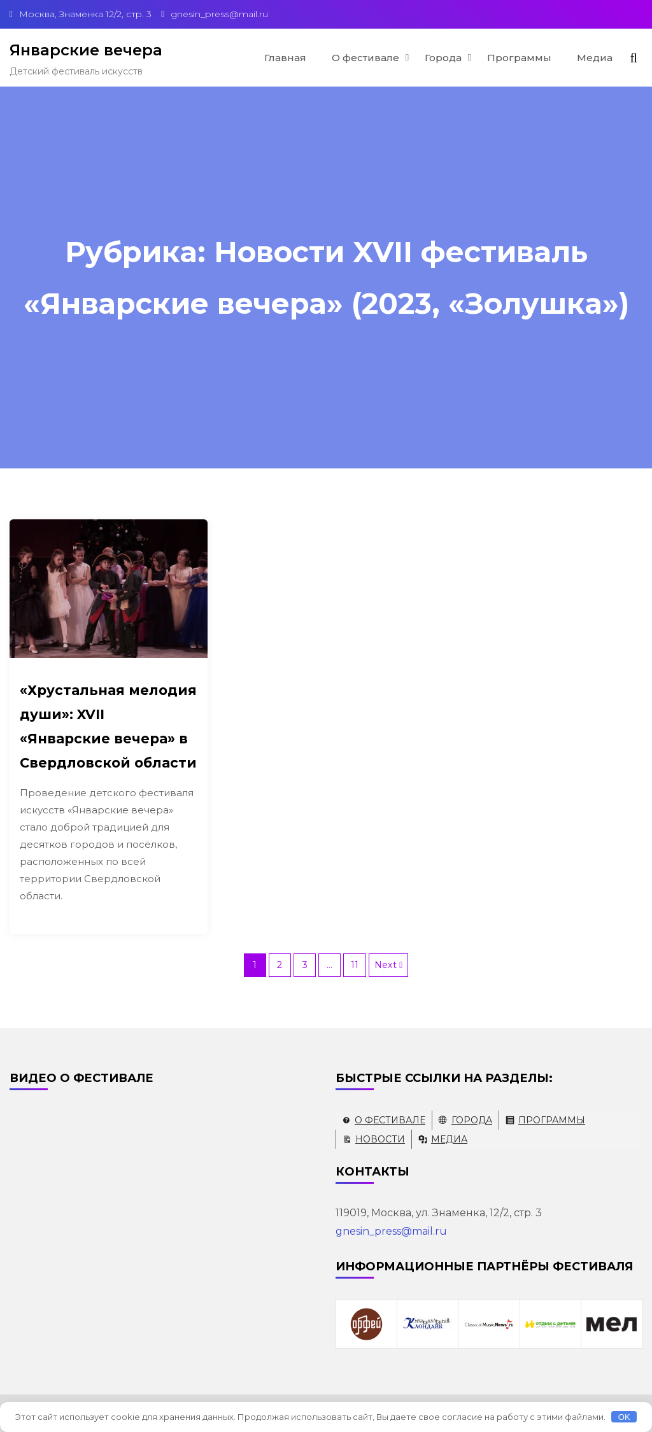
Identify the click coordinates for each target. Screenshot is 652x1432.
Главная (285, 58)
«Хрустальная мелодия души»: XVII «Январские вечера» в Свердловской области (108, 726)
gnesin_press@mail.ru (391, 1231)
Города (443, 58)
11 (354, 965)
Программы (519, 58)
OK (624, 1417)
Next (385, 965)
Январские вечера (86, 50)
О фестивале (365, 58)
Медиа (595, 58)
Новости (380, 1139)
